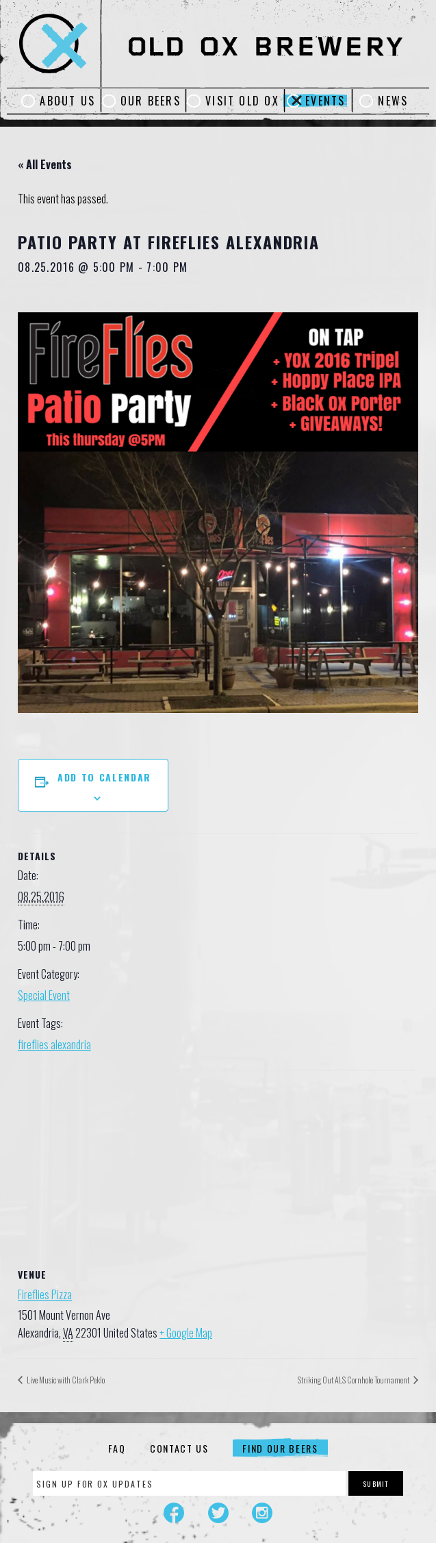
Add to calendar (104, 777)
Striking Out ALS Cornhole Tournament (354, 1379)
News (393, 100)
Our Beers (150, 100)
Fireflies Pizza (45, 1294)
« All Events (45, 164)
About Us (67, 100)
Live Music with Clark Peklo (65, 1379)
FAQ (116, 1448)
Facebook (174, 1513)
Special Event (44, 995)
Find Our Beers (280, 1448)
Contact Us (179, 1448)
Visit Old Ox (242, 100)
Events (325, 100)
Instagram (262, 1513)
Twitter (218, 1513)
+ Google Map (185, 1333)
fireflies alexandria (54, 1044)
